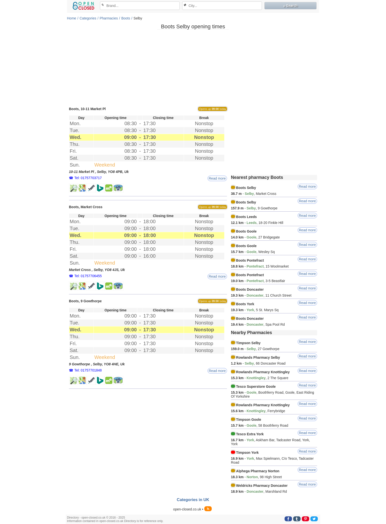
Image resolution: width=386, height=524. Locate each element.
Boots (125, 18)
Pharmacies (109, 18)
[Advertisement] (193, 67)
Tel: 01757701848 (88, 370)
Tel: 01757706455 (88, 276)
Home (71, 18)
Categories (88, 18)
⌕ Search (290, 6)
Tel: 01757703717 (88, 178)
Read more (217, 178)
